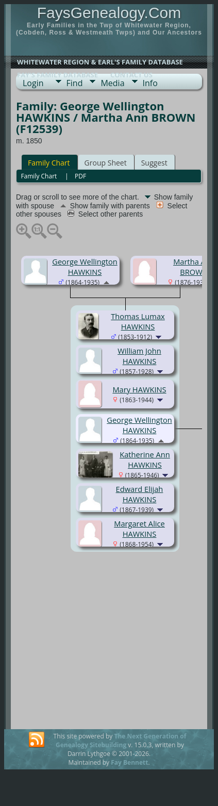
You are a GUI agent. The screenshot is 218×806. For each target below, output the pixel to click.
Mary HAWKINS (139, 389)
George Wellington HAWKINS (85, 266)
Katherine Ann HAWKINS (145, 459)
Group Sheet (106, 163)
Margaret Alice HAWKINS (139, 528)
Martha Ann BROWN (194, 266)
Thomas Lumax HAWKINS (137, 321)
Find (74, 83)
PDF (80, 176)
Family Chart (49, 163)
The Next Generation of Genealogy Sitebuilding (121, 740)
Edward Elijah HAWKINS (139, 494)
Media (112, 83)
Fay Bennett (129, 762)
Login (33, 83)
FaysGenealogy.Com (109, 12)
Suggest (154, 163)
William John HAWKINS (139, 356)
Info (150, 83)
